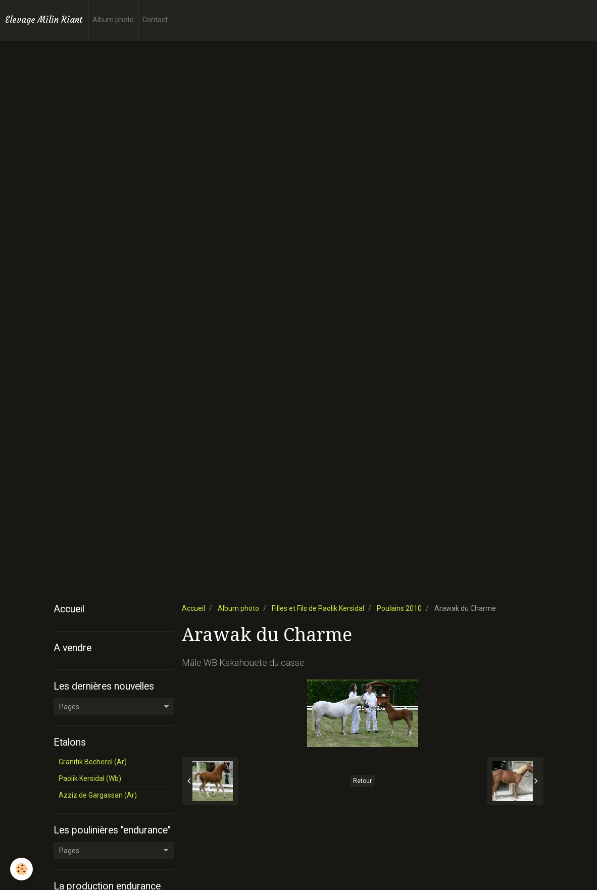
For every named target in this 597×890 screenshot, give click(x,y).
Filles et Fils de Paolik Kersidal (318, 608)
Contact (155, 20)
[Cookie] (21, 869)
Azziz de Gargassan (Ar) (98, 795)
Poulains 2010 (399, 608)
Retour (362, 780)
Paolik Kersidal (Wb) (90, 778)
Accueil (193, 608)
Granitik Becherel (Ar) (93, 762)
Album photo (113, 20)
